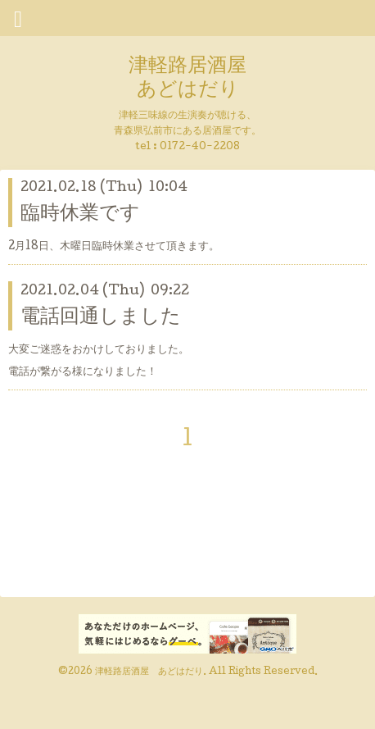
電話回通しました (100, 318)
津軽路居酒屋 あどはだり (187, 79)
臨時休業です (80, 214)
